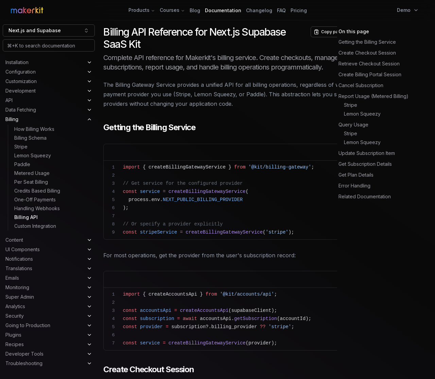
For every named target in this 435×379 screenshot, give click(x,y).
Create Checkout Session (367, 53)
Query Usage (353, 124)
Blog (195, 10)
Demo (408, 10)
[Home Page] (80, 10)
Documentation (223, 10)
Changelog (259, 10)
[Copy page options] (332, 31)
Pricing (299, 10)
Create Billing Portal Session (369, 74)
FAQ (281, 10)
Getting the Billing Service (367, 42)
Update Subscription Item (366, 153)
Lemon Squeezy (362, 114)
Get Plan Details (355, 175)
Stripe (350, 105)
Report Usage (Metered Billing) (373, 96)
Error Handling (354, 185)
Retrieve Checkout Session (369, 63)
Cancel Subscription (360, 85)
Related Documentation (364, 196)
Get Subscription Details (365, 164)
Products (141, 10)
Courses (172, 10)
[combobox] (49, 30)
